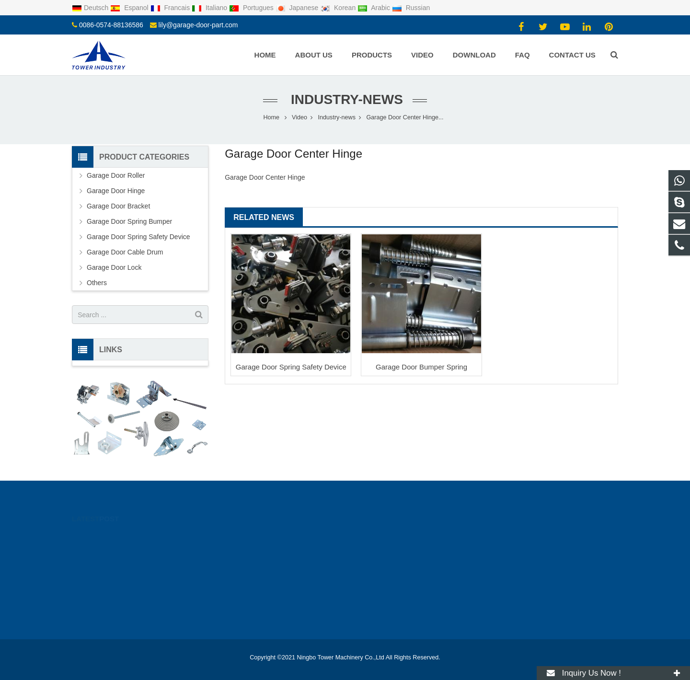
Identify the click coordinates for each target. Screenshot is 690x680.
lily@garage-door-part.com (198, 25)
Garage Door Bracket (118, 206)
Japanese (298, 8)
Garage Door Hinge (116, 191)
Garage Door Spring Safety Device (291, 367)
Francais (171, 8)
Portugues (252, 8)
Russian (411, 8)
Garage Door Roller (116, 175)
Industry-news (345, 99)
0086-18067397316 (388, 535)
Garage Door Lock (114, 267)
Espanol (130, 8)
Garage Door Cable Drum (125, 252)
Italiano (210, 8)
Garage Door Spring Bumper (129, 221)
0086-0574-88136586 (111, 25)
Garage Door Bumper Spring (421, 367)
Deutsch (91, 8)
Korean (338, 8)
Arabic (374, 8)
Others (97, 283)
